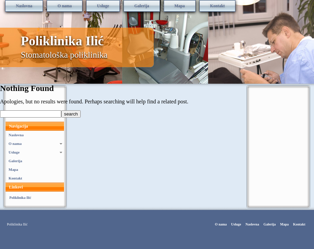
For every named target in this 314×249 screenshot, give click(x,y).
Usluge (103, 5)
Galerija (141, 5)
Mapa (179, 5)
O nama (64, 5)
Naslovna (24, 5)
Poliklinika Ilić (62, 41)
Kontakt (217, 5)
